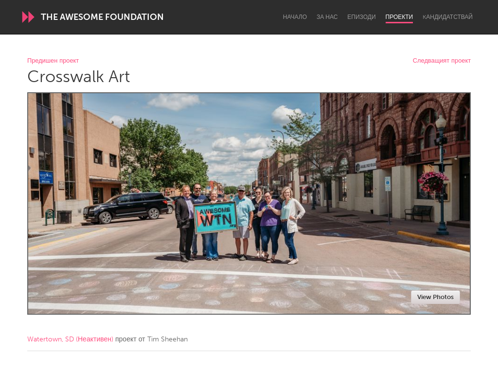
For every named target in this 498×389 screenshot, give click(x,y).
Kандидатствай (448, 17)
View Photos (435, 297)
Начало (295, 17)
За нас (327, 17)
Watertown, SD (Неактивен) (70, 339)
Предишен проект (53, 61)
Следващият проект (442, 61)
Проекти (399, 17)
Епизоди (361, 17)
